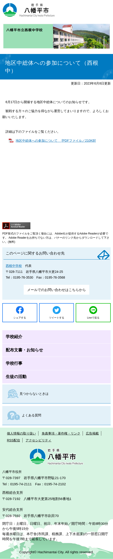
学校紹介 (14, 336)
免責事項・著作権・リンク (61, 433)
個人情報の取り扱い (21, 433)
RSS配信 (13, 440)
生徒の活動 (16, 376)
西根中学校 (14, 266)
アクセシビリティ (38, 440)
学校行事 (14, 363)
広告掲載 (92, 433)
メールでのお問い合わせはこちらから (56, 290)
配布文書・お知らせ (24, 350)
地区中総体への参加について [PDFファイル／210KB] (56, 140)
